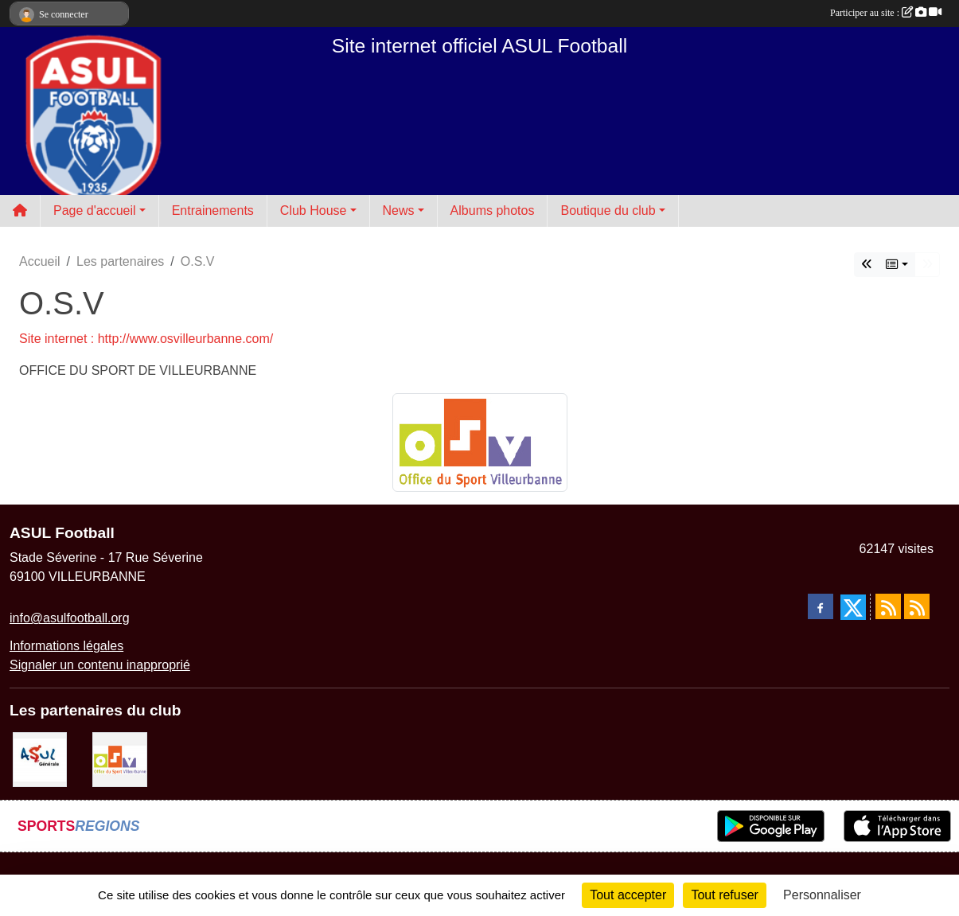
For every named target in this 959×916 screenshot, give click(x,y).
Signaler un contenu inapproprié (100, 665)
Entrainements (213, 210)
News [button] (399, 210)
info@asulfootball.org (70, 618)
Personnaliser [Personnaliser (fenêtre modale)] (822, 895)
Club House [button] (313, 210)
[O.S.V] (119, 759)
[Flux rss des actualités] (888, 606)
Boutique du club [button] (607, 210)
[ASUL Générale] (40, 759)
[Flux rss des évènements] (917, 606)
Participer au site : (885, 12)
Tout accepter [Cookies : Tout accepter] (628, 895)
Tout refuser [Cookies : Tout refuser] (724, 895)
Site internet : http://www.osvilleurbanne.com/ (146, 338)
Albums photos (492, 210)
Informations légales (66, 646)
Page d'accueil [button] (94, 210)
